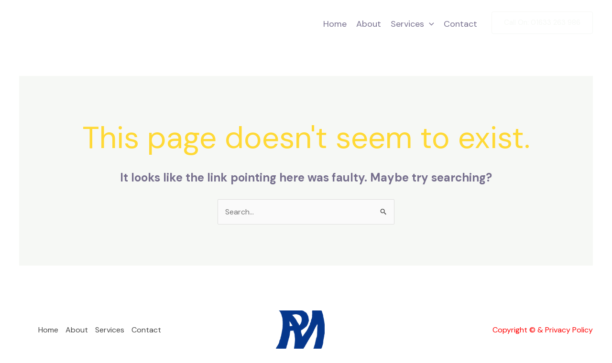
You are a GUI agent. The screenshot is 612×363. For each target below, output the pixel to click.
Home (335, 24)
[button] (429, 24)
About (368, 24)
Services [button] (412, 24)
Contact (460, 24)
